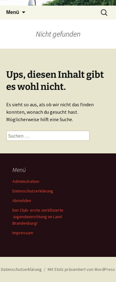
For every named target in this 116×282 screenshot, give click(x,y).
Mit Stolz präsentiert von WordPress (81, 269)
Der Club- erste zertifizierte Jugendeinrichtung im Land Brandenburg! (37, 216)
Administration (25, 181)
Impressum (22, 233)
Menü (12, 12)
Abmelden (21, 200)
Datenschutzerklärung (32, 191)
